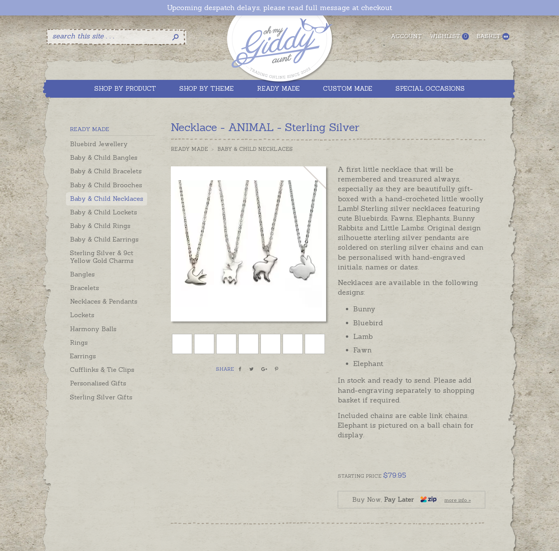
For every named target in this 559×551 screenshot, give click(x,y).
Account (406, 36)
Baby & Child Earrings (104, 239)
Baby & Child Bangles (103, 157)
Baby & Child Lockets (103, 212)
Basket (493, 36)
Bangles (82, 274)
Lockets (82, 315)
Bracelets (84, 288)
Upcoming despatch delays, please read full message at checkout (279, 7)
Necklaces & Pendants (103, 301)
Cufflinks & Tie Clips (102, 369)
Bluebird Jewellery (99, 144)
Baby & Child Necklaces (106, 198)
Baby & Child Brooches (106, 185)
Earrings (83, 356)
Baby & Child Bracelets (106, 171)
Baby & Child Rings (100, 226)
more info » (457, 500)
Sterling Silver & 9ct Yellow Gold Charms (102, 256)
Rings (79, 342)
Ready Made (189, 149)
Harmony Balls (93, 329)
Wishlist (449, 36)
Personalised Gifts (98, 383)
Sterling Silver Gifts (101, 397)
